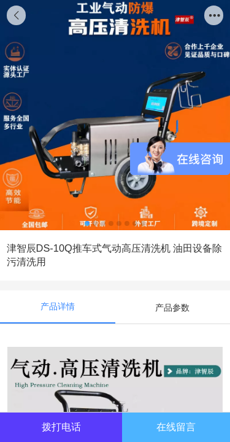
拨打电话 (61, 426)
